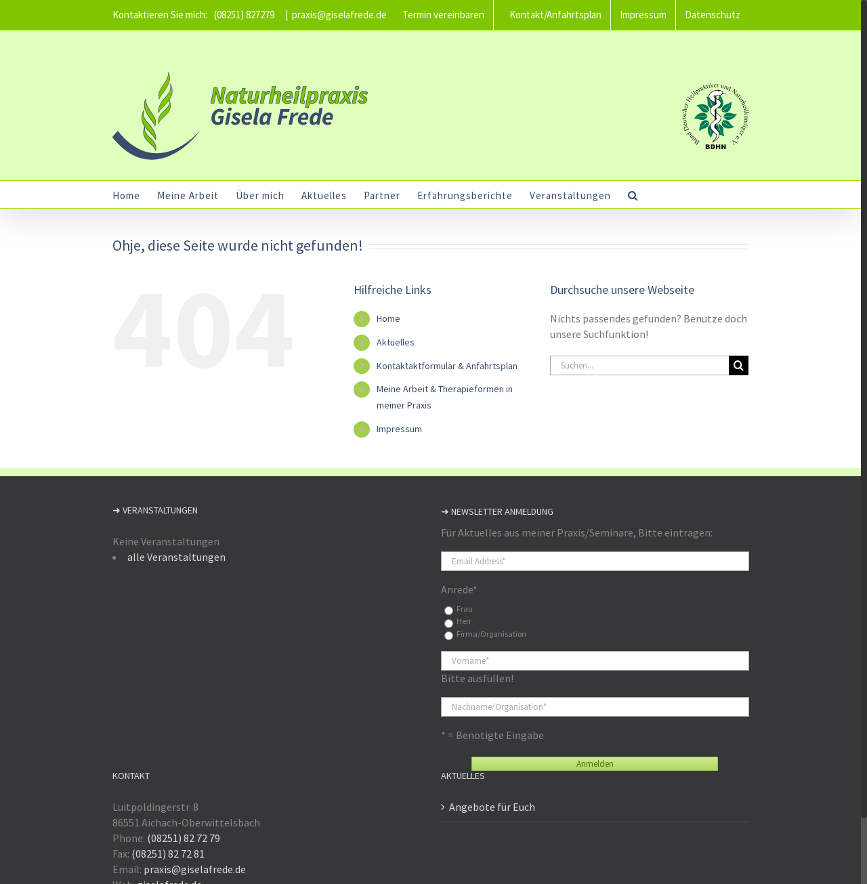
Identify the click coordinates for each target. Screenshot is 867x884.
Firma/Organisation (491, 634)
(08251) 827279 (244, 14)
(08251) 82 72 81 (168, 853)
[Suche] (738, 365)
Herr (464, 621)
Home (388, 318)
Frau (465, 609)
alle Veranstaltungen (176, 557)
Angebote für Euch (492, 807)
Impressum (399, 429)
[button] (633, 194)
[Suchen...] (639, 365)
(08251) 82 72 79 (183, 838)
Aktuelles (396, 342)
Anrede (459, 589)
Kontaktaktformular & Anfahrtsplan (447, 366)
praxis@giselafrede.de (339, 14)
